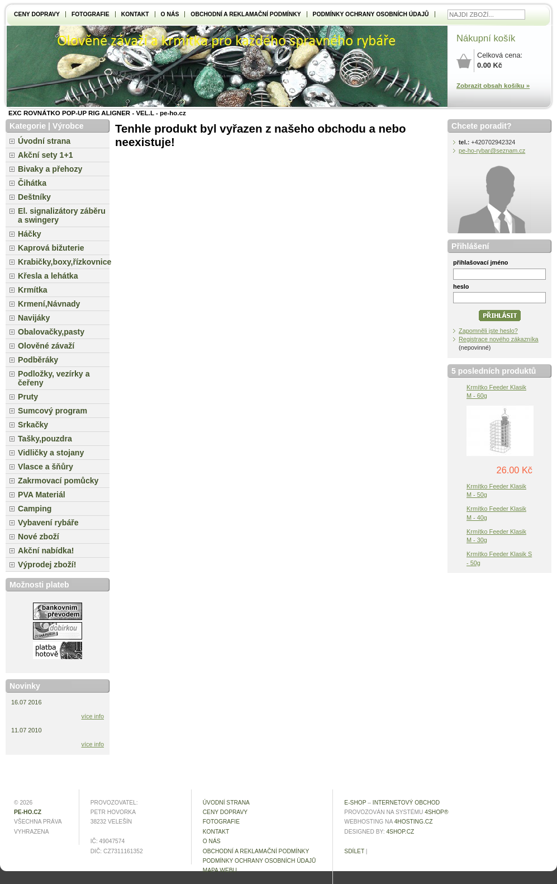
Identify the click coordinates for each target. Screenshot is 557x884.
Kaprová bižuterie (51, 247)
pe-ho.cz (27, 812)
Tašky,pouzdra (45, 438)
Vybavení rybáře (48, 522)
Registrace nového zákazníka (499, 339)
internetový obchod (406, 803)
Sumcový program (52, 410)
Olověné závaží (46, 345)
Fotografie (91, 14)
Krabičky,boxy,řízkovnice (64, 261)
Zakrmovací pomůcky (58, 480)
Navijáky (34, 317)
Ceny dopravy (37, 14)
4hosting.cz (413, 822)
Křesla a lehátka (48, 275)
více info (93, 716)
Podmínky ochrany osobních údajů (371, 14)
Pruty (28, 396)
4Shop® (436, 812)
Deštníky (34, 196)
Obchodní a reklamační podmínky (246, 14)
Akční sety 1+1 (45, 155)
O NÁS (170, 14)
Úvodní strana (44, 141)
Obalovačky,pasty (51, 331)
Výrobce (68, 125)
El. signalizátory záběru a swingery (62, 215)
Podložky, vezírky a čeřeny (54, 378)
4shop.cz (400, 832)
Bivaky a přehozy (50, 168)
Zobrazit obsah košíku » (493, 85)
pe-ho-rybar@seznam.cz (492, 150)
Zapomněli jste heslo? (488, 330)
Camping (34, 508)
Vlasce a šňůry (45, 466)
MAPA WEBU (220, 870)
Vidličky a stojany (51, 452)
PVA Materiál (41, 494)
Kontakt (135, 14)
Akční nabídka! (46, 550)
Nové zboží (38, 536)
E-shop (355, 803)
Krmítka (32, 289)
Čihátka (32, 182)
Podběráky (38, 359)
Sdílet (354, 851)
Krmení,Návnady (49, 303)
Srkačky (33, 424)
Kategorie (27, 125)
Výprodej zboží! (47, 564)
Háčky (29, 233)
